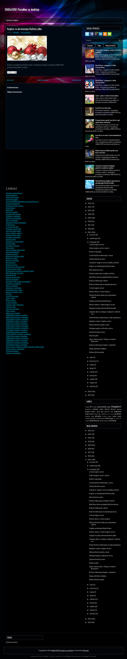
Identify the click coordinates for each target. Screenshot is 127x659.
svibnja (92, 372)
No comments (26, 32)
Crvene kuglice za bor (96, 245)
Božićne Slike (10, 244)
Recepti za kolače (12, 212)
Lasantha (58, 656)
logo (111, 412)
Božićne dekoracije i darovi (98, 281)
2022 (90, 207)
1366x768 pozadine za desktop (17, 336)
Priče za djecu (10, 311)
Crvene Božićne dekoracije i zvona (101, 255)
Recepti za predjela (12, 260)
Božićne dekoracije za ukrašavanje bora (102, 284)
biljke (109, 407)
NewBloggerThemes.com (89, 656)
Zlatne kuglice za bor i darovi (99, 248)
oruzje (112, 414)
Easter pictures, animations (15, 349)
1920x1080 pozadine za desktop (17, 319)
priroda (98, 416)
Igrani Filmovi (10, 208)
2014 (90, 391)
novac (108, 414)
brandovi (88, 409)
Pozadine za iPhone (12, 246)
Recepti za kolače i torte (14, 292)
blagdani (16, 32)
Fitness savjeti (11, 300)
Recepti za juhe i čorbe (13, 269)
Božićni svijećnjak (95, 252)
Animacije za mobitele (13, 218)
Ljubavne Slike (11, 239)
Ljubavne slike (11, 307)
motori (96, 414)
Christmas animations (13, 353)
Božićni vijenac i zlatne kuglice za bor (102, 305)
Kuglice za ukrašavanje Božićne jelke (24, 28)
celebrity (95, 409)
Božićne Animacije (12, 279)
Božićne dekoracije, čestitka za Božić (101, 273)
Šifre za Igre (10, 248)
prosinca (93, 235)
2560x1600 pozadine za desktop (17, 326)
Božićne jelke (93, 336)
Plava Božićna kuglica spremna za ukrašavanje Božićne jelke (107, 182)
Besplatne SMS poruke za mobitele (18, 282)
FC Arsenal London (12, 227)
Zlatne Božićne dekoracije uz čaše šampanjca (105, 318)
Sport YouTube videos (13, 231)
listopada (93, 242)
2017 (89, 225)
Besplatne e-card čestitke (14, 242)
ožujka (92, 379)
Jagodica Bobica (11, 195)
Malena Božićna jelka (96, 352)
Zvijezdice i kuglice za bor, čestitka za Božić (104, 263)
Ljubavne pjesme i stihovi (14, 206)
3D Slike (9, 294)
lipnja (92, 368)
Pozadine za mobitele (13, 284)
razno (114, 416)
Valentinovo (94, 420)
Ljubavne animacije (12, 309)
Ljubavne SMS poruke (13, 214)
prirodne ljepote (106, 416)
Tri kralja (116, 418)
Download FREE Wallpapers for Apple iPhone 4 (22, 202)
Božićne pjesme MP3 (13, 277)
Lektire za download (13, 313)
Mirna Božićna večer (96, 270)
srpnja (92, 365)
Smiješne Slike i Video (13, 235)
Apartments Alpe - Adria (14, 290)
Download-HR (11, 275)
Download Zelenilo (12, 204)
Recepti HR (9, 210)
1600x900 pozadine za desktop (17, 315)
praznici (118, 414)
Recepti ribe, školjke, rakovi (15, 256)
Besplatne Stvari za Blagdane (16, 223)
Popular (90, 46)
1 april (87, 407)
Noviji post (10, 80)
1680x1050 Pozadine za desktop (22, 9)
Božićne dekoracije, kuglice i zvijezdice (102, 345)
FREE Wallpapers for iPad (14, 273)
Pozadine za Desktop (13, 237)
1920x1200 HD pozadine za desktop (18, 334)
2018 (90, 221)
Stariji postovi (76, 80)
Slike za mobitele (12, 221)
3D (91, 407)
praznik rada (89, 416)
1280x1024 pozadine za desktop (17, 343)
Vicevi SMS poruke (12, 296)
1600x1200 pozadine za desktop (17, 338)
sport (119, 416)
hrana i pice (95, 412)
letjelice (107, 412)
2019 (90, 218)
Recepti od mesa (11, 265)
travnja (92, 376)
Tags (99, 46)
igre (102, 412)
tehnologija (109, 418)
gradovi (87, 412)
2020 (90, 214)
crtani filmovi (104, 409)
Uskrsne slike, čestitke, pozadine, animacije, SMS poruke (25, 347)
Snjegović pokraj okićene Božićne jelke (102, 308)
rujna (92, 357)
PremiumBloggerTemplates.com (71, 656)
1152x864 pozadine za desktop (17, 330)
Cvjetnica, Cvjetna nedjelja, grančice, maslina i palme (105, 167)
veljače (92, 383)
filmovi (113, 409)
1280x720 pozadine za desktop (17, 324)
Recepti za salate (11, 258)
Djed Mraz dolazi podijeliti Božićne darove (103, 277)
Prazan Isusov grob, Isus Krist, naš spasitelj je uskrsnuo (107, 121)
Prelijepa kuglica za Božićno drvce (101, 328)
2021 (90, 210)
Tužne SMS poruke (12, 197)
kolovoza (93, 361)
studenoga (93, 238)
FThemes (40, 656)
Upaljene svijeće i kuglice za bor (100, 321)
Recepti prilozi (11, 263)
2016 (90, 229)
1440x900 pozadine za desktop (17, 332)
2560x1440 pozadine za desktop (17, 328)
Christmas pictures (12, 351)
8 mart (95, 407)
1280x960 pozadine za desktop (17, 322)
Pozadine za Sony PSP (13, 229)
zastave (106, 421)
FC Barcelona (10, 225)
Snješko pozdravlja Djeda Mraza (100, 301)
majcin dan (89, 414)
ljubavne (117, 411)
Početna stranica (12, 20)
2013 (90, 395)
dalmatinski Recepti (12, 252)
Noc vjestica (102, 414)
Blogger (86, 650)
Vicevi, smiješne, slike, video (15, 250)
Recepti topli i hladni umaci (15, 267)
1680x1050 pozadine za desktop (17, 317)
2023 (90, 203)
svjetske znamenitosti (97, 418)
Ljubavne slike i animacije (14, 305)
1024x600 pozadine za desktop (17, 345)
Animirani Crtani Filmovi (14, 193)
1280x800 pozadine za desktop (17, 340)
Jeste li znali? (10, 298)
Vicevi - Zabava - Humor (14, 233)
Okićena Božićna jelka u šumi (99, 325)
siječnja (92, 386)
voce (101, 421)
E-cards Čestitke (11, 303)
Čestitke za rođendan (13, 216)
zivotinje (112, 420)
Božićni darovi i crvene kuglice (99, 292)
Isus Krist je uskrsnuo (103, 108)
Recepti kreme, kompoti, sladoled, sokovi (20, 271)
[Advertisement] (24, 167)
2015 (90, 232)
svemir (87, 418)
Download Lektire (12, 199)
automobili (101, 406)
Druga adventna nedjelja (97, 349)
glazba (119, 409)
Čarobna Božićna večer (97, 259)
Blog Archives (111, 46)
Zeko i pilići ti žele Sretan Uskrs (107, 96)
